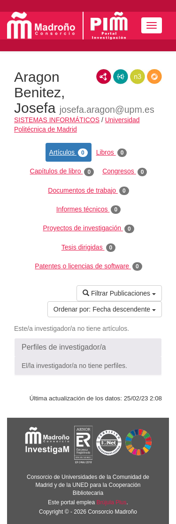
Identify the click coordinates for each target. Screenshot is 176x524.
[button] (88, 347)
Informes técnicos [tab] (88, 209)
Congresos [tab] (124, 171)
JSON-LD (120, 76)
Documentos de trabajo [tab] (88, 191)
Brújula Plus (112, 502)
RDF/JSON (154, 76)
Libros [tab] (111, 153)
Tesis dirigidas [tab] (88, 247)
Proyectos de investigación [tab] (88, 228)
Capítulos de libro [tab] (62, 171)
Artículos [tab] (68, 153)
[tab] (88, 347)
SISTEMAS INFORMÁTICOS (56, 120)
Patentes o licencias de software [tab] (88, 266)
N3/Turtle (137, 76)
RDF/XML (103, 76)
